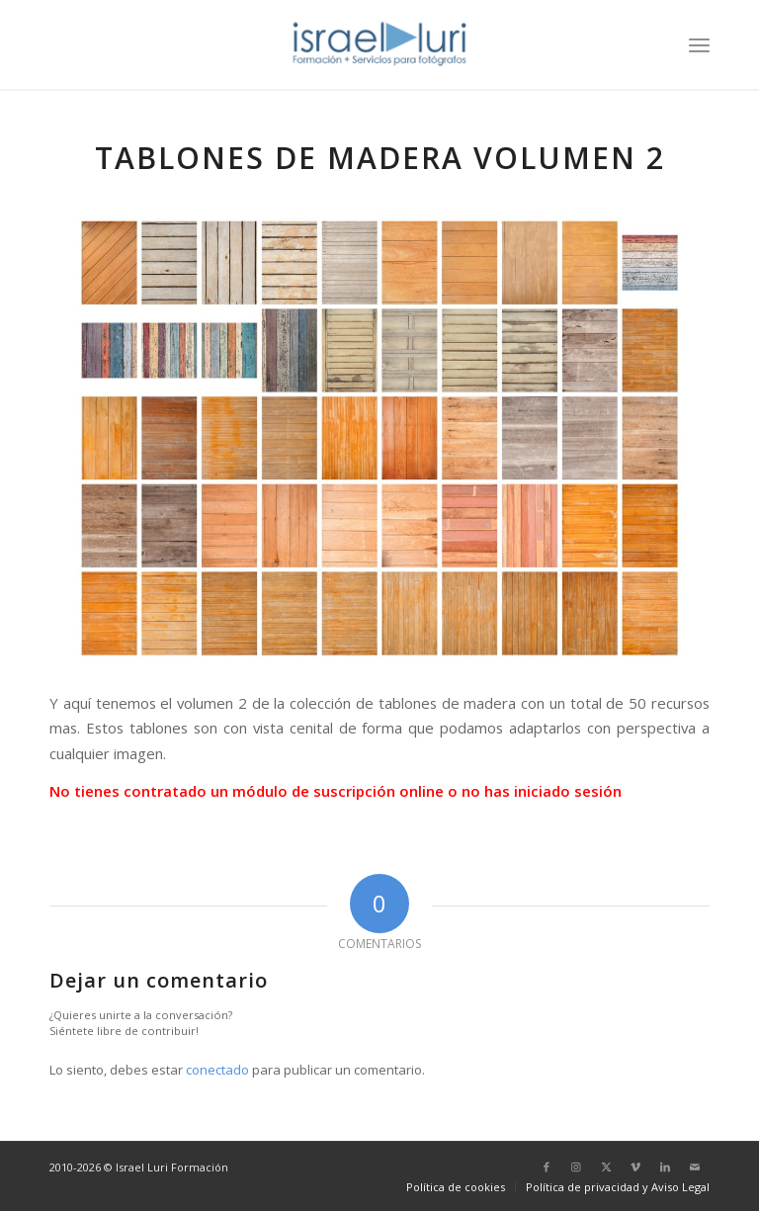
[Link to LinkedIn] (665, 1166)
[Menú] (699, 44)
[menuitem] (699, 44)
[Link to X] (606, 1166)
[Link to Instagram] (576, 1166)
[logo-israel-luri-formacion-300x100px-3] (379, 44)
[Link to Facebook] (546, 1166)
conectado (217, 1070)
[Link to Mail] (695, 1166)
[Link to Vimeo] (635, 1166)
